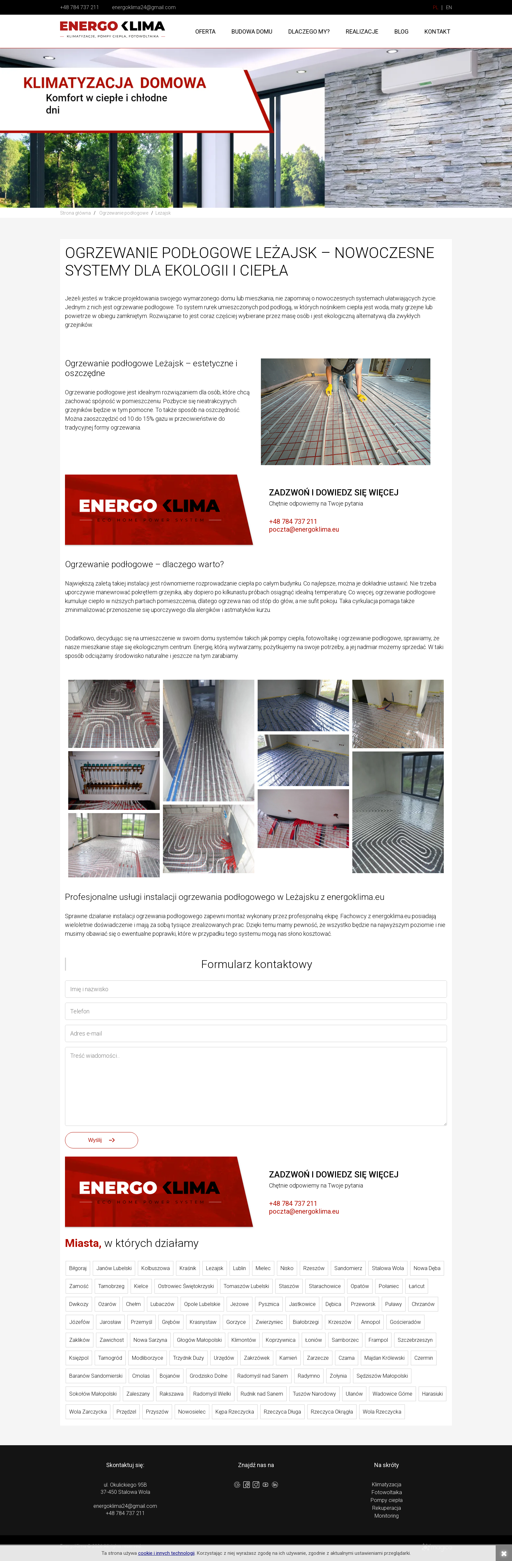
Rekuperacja (386, 1508)
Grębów (171, 1322)
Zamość (78, 1286)
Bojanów (170, 1376)
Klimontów (244, 1340)
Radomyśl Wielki (212, 1394)
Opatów (360, 1286)
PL (436, 7)
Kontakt (437, 31)
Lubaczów (162, 1304)
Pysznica (269, 1304)
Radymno (309, 1376)
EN (449, 7)
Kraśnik (188, 1268)
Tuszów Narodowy (314, 1394)
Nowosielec (192, 1412)
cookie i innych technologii (166, 1553)
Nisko (287, 1268)
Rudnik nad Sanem (262, 1394)
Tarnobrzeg (111, 1286)
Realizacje (362, 31)
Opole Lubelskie (202, 1304)
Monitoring (387, 1516)
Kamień (288, 1358)
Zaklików (79, 1340)
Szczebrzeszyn (415, 1340)
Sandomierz (348, 1268)
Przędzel (126, 1412)
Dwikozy (78, 1304)
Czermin (423, 1358)
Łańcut (416, 1286)
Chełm (133, 1304)
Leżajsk (214, 1268)
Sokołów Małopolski (93, 1394)
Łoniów (313, 1340)
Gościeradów (405, 1322)
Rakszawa (172, 1394)
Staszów (289, 1286)
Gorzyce (236, 1322)
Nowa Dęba (427, 1268)
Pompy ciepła (387, 1500)
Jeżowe (239, 1304)
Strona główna (75, 213)
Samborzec (345, 1340)
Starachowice (325, 1286)
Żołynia (338, 1376)
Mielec (263, 1268)
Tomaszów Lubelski (246, 1286)
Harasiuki (432, 1394)
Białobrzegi (306, 1322)
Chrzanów (423, 1304)
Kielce (141, 1286)
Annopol (370, 1322)
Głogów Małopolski (199, 1340)
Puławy (393, 1304)
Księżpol (78, 1358)
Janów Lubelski (114, 1268)
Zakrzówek (257, 1358)
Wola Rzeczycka (382, 1412)
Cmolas (141, 1376)
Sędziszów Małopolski (382, 1376)
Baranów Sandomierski (95, 1376)
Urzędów (224, 1358)
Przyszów (157, 1412)
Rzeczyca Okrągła (332, 1412)
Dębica (333, 1304)
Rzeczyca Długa (282, 1412)
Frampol (378, 1340)
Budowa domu (252, 31)
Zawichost (112, 1340)
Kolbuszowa (155, 1268)
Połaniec (389, 1286)
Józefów (79, 1322)
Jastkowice (302, 1304)
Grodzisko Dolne (209, 1376)
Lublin (239, 1268)
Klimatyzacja (386, 1484)
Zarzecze (318, 1358)
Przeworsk (363, 1304)
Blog (401, 31)
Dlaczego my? (309, 31)
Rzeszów (314, 1268)
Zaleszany (138, 1394)
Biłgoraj (78, 1268)
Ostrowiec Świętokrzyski (186, 1286)
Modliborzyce (147, 1358)
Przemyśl (141, 1322)
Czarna (347, 1358)
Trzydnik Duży (188, 1358)
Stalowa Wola (388, 1268)
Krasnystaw (203, 1322)
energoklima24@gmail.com (144, 7)
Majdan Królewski (384, 1358)
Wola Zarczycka (88, 1412)
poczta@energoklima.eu (304, 529)
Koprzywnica (281, 1340)
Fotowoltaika (387, 1492)
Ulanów (354, 1394)
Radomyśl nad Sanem (262, 1376)
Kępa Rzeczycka (235, 1412)
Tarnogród (110, 1358)
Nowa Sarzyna (150, 1340)
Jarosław (110, 1322)
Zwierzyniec (269, 1322)
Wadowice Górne (392, 1394)
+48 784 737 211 (79, 7)
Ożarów (107, 1304)
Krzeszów (339, 1322)
